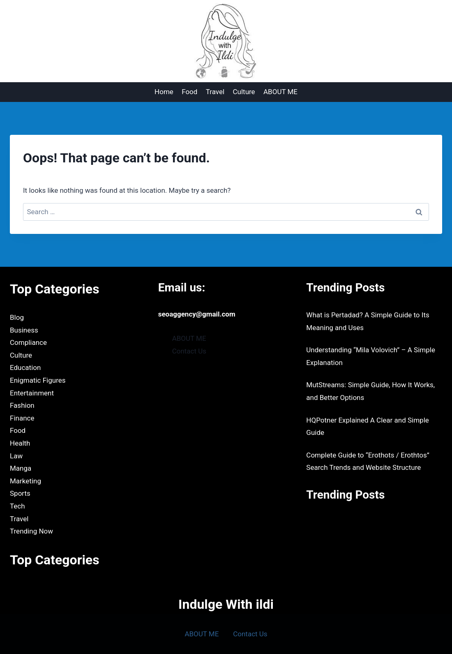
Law (16, 456)
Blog (17, 317)
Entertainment (32, 393)
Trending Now (31, 531)
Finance (22, 418)
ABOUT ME (280, 92)
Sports (20, 493)
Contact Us (189, 351)
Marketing (25, 481)
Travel (215, 92)
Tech (17, 506)
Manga (20, 468)
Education (25, 367)
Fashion (22, 405)
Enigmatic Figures (38, 380)
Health (20, 443)
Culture (244, 92)
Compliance (28, 342)
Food (189, 92)
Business (24, 330)
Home (164, 92)
